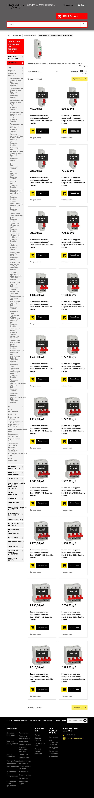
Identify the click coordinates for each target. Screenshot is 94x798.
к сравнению (36, 138)
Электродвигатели (26, 775)
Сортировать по (33, 71)
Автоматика (17, 35)
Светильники (24, 758)
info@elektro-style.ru (77, 738)
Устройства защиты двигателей (11, 784)
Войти (81, 5)
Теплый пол (23, 741)
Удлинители (23, 778)
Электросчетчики (13, 766)
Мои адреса (53, 748)
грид (81, 72)
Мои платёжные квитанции (53, 742)
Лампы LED (23, 754)
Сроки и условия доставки (38, 751)
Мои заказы (53, 737)
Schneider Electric (30, 35)
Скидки (37, 735)
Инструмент (23, 772)
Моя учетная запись (53, 731)
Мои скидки (53, 756)
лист (86, 72)
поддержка (68, 5)
